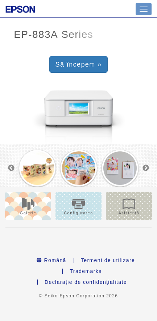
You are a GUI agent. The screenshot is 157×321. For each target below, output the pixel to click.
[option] (37, 168)
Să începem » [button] (78, 64)
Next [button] (145, 168)
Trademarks (86, 271)
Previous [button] (11, 168)
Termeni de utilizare (108, 260)
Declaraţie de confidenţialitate (86, 282)
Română (51, 260)
